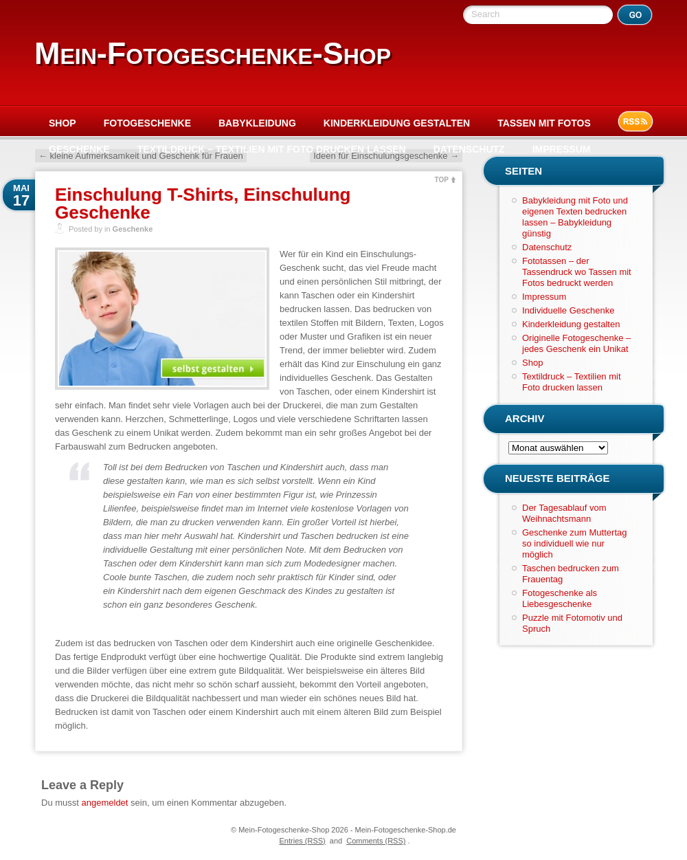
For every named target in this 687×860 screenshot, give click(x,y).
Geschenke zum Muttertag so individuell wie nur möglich (574, 543)
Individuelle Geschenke (568, 310)
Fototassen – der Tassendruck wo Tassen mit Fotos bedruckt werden (576, 272)
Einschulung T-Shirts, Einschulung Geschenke (202, 203)
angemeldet (105, 802)
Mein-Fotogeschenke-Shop (212, 53)
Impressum (561, 149)
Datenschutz (469, 149)
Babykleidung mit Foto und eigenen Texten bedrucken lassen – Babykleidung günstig (575, 217)
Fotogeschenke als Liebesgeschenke (559, 598)
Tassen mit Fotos (544, 123)
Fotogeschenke (147, 123)
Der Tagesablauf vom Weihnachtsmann (564, 513)
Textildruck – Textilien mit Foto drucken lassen (271, 149)
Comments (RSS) (375, 841)
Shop (62, 123)
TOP (442, 180)
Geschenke (79, 149)
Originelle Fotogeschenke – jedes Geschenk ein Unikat (576, 343)
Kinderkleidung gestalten (397, 123)
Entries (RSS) (303, 841)
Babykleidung (257, 123)
